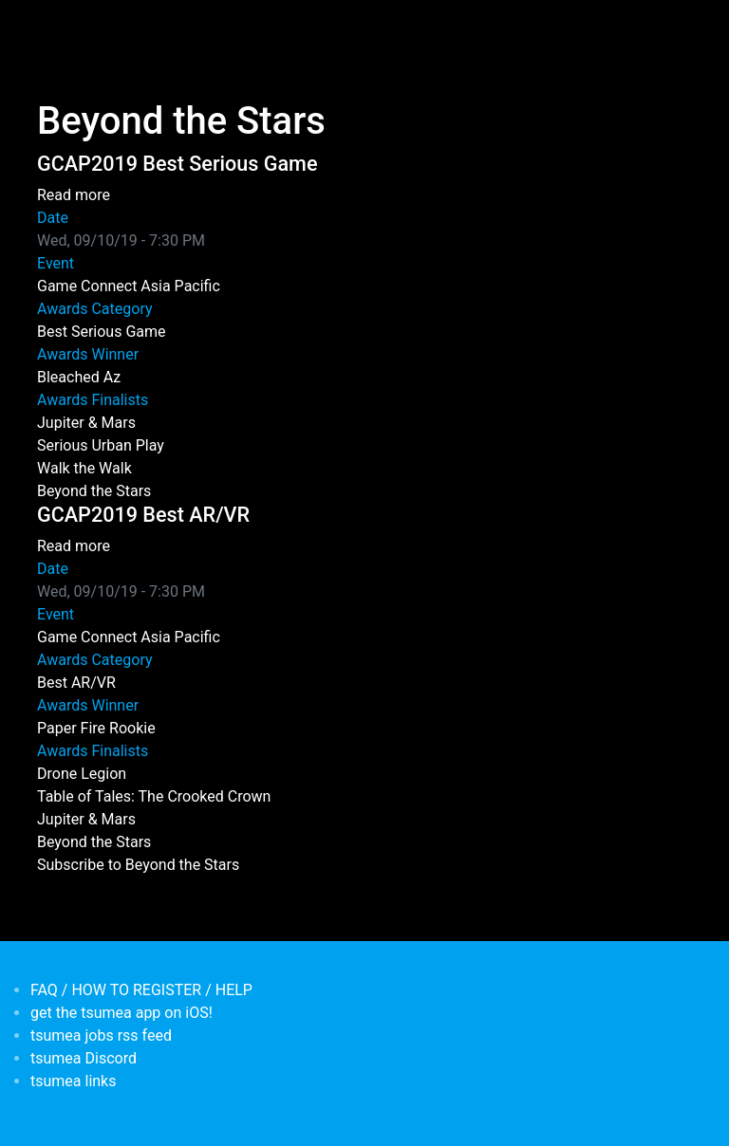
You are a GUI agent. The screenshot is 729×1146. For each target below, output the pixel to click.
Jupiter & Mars (86, 423)
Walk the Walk (84, 468)
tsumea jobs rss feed (101, 1035)
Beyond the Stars (94, 491)
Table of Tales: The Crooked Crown (154, 796)
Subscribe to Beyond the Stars (138, 865)
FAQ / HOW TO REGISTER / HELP (141, 990)
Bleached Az (79, 377)
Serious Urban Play (100, 445)
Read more (73, 195)
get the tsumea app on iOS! (121, 1013)
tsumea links (73, 1081)
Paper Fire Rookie (96, 728)
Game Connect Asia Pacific (128, 286)
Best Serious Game (101, 332)
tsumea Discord (83, 1058)
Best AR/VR (76, 683)
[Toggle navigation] (49, 27)
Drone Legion (81, 774)
